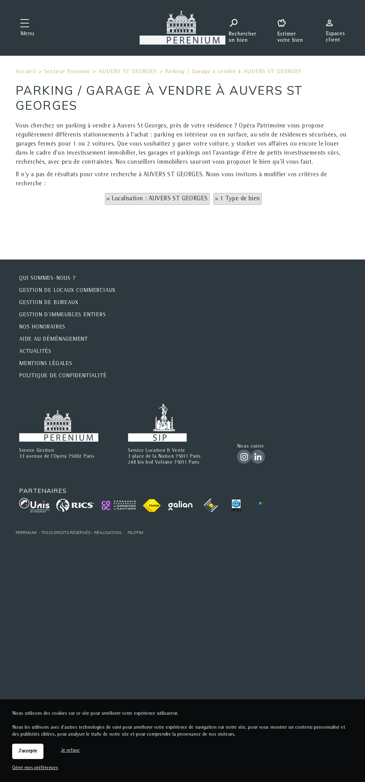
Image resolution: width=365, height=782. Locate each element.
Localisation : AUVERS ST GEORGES (160, 199)
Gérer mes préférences (35, 768)
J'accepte (27, 751)
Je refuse (70, 750)
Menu (27, 34)
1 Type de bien (240, 199)
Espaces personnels (338, 27)
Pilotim (135, 532)
